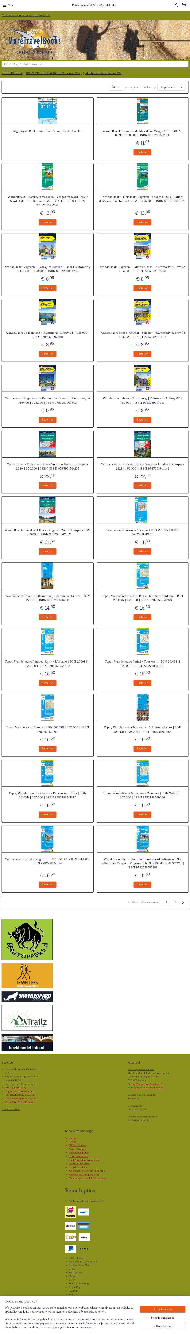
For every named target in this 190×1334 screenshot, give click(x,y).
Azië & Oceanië (77, 1148)
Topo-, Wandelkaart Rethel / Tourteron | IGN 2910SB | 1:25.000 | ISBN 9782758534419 (142, 664)
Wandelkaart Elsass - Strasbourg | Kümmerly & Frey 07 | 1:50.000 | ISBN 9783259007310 (142, 400)
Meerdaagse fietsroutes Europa (87, 1170)
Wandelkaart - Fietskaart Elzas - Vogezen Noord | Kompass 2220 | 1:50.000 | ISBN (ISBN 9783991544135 (47, 466)
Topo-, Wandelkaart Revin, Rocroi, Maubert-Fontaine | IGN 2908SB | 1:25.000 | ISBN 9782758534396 (142, 598)
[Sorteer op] (171, 87)
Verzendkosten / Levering (20, 1094)
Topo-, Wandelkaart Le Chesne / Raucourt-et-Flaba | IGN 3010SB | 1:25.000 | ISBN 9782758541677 (48, 795)
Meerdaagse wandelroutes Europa (88, 1178)
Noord (73, 1156)
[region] (70, 1320)
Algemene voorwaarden (19, 1091)
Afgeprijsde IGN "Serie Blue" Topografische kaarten (47, 131)
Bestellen (142, 152)
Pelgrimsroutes (78, 1167)
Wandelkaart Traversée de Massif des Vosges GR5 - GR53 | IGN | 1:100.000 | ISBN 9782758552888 (142, 133)
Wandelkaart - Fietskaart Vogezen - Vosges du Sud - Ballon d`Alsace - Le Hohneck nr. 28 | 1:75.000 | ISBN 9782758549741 (142, 199)
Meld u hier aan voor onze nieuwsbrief (26, 15)
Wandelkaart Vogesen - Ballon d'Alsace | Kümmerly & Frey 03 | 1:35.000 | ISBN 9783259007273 (142, 269)
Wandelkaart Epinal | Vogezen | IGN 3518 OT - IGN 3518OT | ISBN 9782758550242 (47, 861)
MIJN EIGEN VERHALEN (103, 73)
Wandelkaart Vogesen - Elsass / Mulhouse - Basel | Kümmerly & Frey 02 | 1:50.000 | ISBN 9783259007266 (47, 269)
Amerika (82, 1156)
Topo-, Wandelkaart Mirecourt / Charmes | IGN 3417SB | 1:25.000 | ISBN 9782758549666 (142, 795)
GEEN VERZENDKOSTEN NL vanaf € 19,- (54, 73)
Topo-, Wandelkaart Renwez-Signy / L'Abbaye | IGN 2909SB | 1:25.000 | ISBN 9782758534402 (47, 664)
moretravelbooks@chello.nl (146, 1087)
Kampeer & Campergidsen (84, 1174)
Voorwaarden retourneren (20, 1098)
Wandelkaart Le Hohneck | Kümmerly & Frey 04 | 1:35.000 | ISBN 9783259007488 (47, 335)
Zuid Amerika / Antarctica (84, 1159)
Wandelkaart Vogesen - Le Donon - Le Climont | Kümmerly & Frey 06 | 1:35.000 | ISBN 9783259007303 (47, 400)
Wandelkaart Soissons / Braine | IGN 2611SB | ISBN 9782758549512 (142, 532)
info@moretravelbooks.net (146, 1084)
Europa (73, 1138)
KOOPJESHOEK (12, 73)
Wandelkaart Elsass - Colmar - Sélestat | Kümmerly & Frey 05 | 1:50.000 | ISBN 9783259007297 (142, 335)
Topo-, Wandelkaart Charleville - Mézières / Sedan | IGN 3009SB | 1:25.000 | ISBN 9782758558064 (142, 730)
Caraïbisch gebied (79, 1152)
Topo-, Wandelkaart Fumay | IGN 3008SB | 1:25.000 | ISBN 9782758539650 (47, 730)
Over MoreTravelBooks (19, 1102)
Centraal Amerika (79, 1163)
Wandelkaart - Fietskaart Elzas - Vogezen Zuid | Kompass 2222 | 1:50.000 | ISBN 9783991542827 (47, 532)
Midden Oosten (77, 1145)
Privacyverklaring (15, 1087)
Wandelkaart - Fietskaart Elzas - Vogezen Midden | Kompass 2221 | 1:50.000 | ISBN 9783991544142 (142, 466)
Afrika (72, 1141)
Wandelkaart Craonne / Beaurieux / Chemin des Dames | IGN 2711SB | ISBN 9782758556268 (47, 598)
